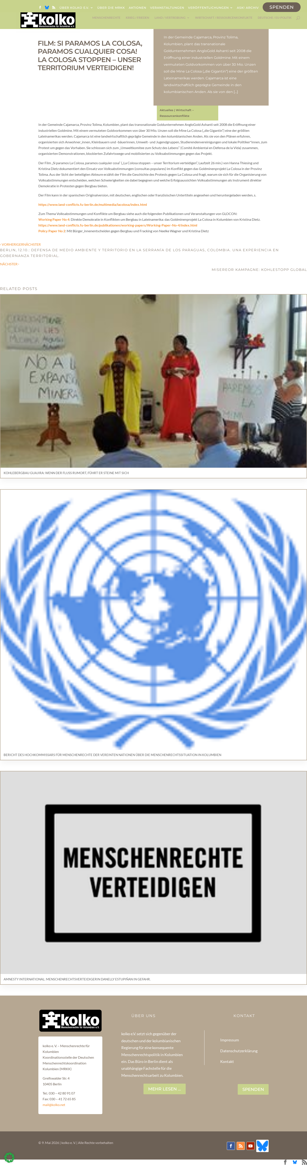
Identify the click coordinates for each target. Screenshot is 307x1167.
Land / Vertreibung (170, 17)
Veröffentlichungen (208, 8)
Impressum (229, 1040)
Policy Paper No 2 (51, 231)
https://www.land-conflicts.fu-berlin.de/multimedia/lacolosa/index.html (92, 204)
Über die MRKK (111, 8)
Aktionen (137, 8)
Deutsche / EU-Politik (275, 17)
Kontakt (227, 1061)
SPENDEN (253, 1089)
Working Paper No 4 (53, 219)
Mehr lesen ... (164, 1089)
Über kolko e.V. (74, 8)
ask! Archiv (248, 8)
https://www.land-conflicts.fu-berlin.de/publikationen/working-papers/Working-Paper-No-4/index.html (117, 225)
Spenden (281, 7)
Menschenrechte (106, 17)
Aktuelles (166, 110)
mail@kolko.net (54, 1105)
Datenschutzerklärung (239, 1050)
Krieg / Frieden (137, 17)
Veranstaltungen (167, 8)
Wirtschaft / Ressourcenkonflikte (223, 17)
